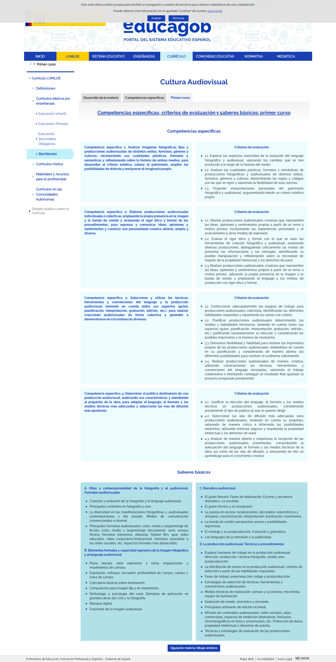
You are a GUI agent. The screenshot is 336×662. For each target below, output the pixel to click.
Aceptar (156, 18)
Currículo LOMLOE (46, 78)
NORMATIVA (253, 56)
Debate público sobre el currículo (50, 211)
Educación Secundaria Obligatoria (47, 139)
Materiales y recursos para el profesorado (52, 176)
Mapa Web (247, 659)
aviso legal (215, 11)
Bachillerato (47, 154)
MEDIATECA (286, 56)
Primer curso (180, 97)
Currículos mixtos (49, 164)
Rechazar (178, 18)
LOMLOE (72, 56)
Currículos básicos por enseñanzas (53, 101)
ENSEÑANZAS (144, 56)
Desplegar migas (29, 64)
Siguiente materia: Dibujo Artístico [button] (194, 648)
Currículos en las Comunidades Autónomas (49, 194)
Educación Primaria (53, 124)
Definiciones (45, 88)
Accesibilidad (265, 659)
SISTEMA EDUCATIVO (108, 56)
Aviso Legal (285, 659)
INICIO (40, 56)
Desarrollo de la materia (101, 97)
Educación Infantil (52, 114)
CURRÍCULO (176, 56)
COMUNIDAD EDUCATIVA (215, 56)
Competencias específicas (144, 97)
